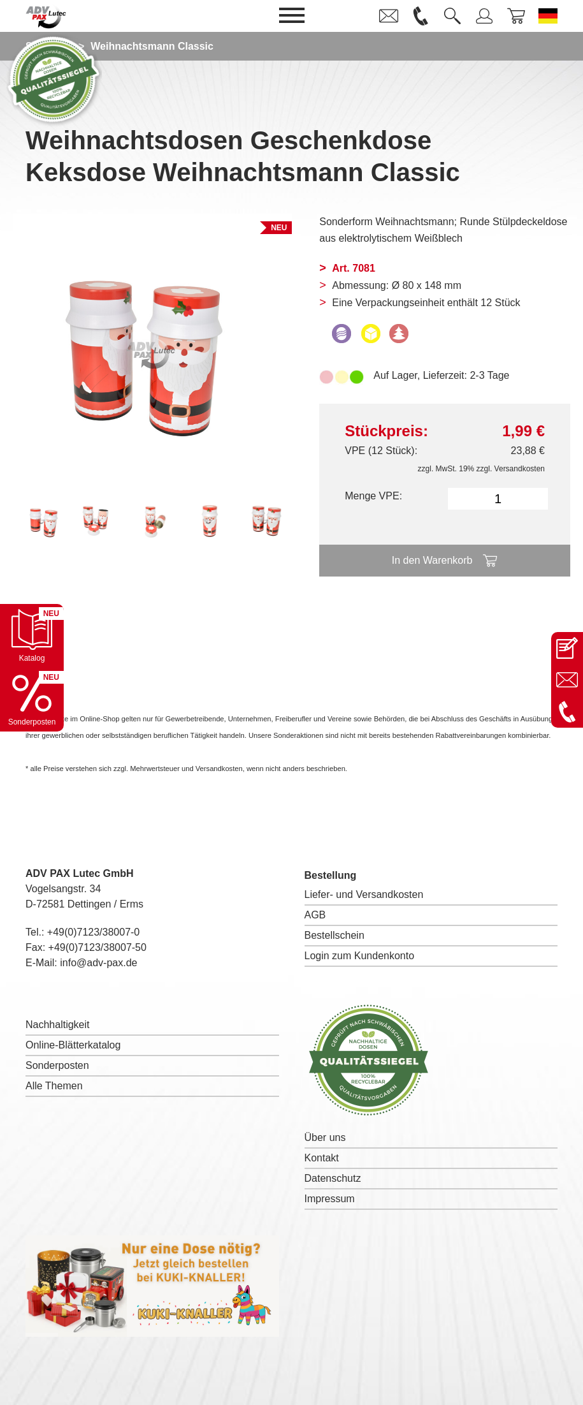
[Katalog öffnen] (32, 636)
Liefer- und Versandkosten (364, 894)
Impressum (330, 1198)
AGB (315, 914)
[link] (388, 16)
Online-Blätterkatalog (72, 1045)
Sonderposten (57, 1065)
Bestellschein (334, 935)
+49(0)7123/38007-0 (93, 932)
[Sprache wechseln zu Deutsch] (548, 16)
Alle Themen (54, 1085)
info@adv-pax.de (98, 962)
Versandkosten (519, 468)
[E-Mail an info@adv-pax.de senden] (567, 680)
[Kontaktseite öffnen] (567, 648)
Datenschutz (333, 1178)
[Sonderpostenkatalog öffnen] (32, 700)
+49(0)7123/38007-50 (97, 947)
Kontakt (322, 1157)
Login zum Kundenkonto (360, 955)
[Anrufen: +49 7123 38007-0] (567, 712)
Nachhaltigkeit (57, 1024)
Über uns (325, 1137)
